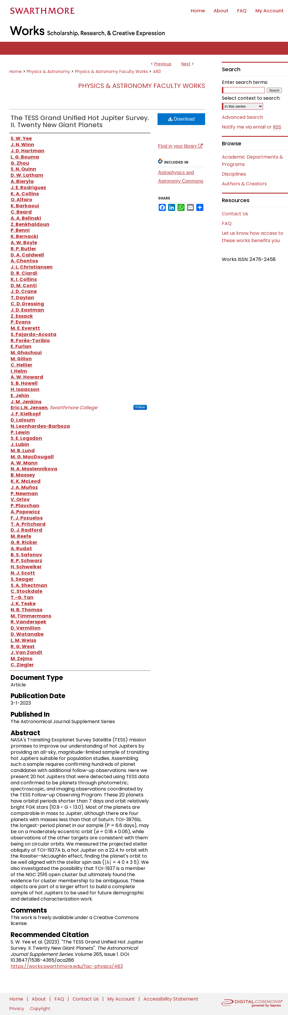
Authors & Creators (244, 183)
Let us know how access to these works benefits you (252, 237)
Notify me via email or (251, 127)
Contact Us (235, 213)
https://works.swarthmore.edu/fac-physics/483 (67, 966)
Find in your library (180, 146)
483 (157, 71)
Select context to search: (251, 98)
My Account (121, 999)
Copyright (40, 1008)
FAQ (227, 223)
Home (15, 71)
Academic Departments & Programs (252, 161)
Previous (162, 64)
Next (185, 64)
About (39, 999)
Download (181, 119)
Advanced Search (242, 117)
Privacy (17, 1008)
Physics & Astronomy (48, 71)
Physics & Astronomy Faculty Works (111, 71)
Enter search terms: (245, 82)
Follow (140, 407)
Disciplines (234, 174)
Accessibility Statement (170, 999)
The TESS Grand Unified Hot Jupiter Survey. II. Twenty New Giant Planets (80, 121)
